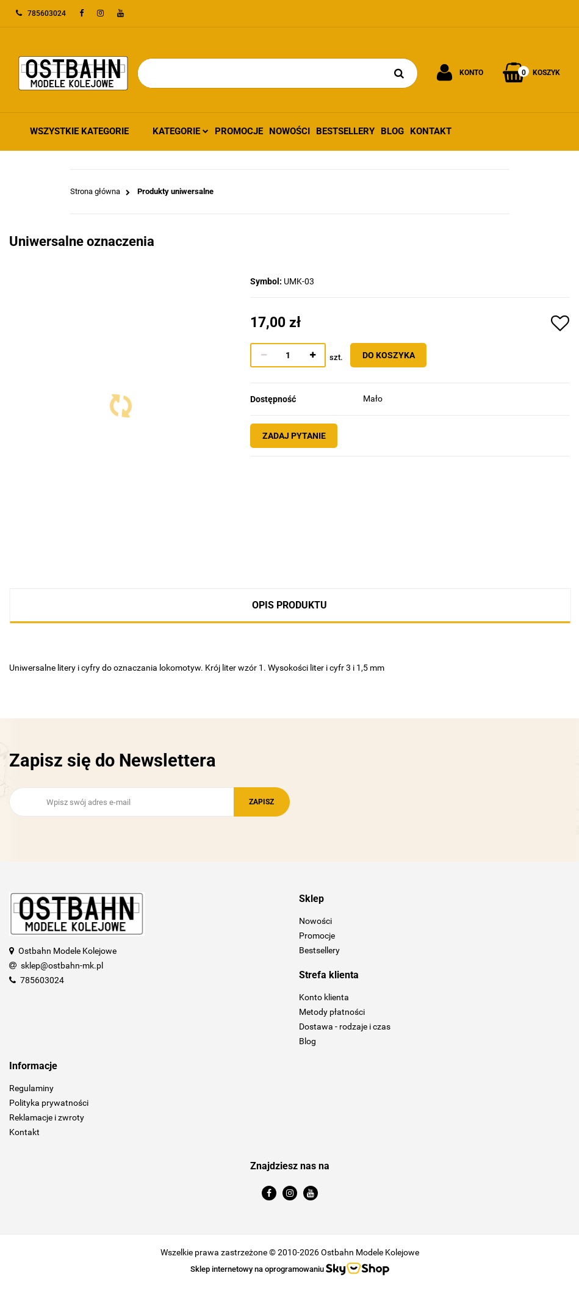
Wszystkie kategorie (79, 131)
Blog (392, 131)
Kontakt (430, 131)
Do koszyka (396, 355)
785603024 (42, 980)
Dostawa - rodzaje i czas (344, 1026)
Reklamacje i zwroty (46, 1117)
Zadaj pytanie (301, 436)
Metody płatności (332, 1012)
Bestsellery (345, 131)
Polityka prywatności (48, 1103)
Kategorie (181, 131)
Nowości (289, 131)
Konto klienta (324, 997)
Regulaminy (31, 1088)
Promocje (239, 131)
